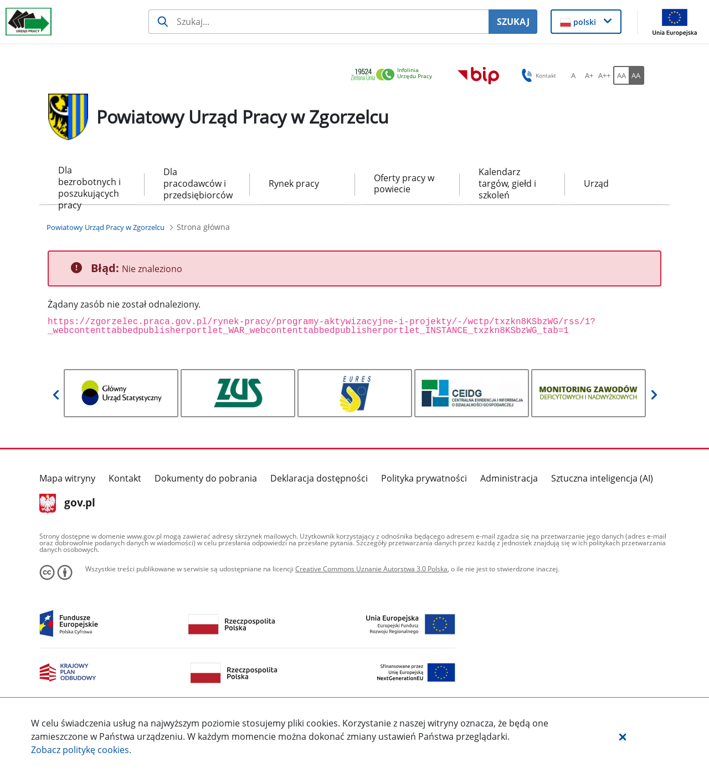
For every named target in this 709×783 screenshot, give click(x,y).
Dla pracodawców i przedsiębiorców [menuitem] (196, 183)
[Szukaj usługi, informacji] (318, 21)
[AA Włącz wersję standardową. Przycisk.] (621, 75)
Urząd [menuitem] (596, 183)
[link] (394, 75)
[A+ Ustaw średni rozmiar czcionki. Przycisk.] (588, 75)
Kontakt (125, 478)
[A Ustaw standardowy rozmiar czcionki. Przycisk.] (573, 75)
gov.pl (67, 504)
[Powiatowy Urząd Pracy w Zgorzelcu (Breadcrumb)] (106, 227)
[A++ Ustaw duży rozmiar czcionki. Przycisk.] (604, 75)
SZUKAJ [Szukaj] (513, 22)
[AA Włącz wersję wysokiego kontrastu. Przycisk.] (636, 75)
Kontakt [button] (537, 75)
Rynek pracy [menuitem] (294, 183)
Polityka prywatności (424, 478)
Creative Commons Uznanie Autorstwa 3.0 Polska (371, 569)
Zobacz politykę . (81, 750)
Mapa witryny (67, 478)
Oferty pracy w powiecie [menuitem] (404, 184)
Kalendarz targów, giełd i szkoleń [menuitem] (507, 183)
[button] (622, 736)
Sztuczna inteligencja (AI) (602, 478)
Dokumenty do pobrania (206, 478)
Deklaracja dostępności (319, 478)
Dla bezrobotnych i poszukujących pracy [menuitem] (89, 184)
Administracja (509, 478)
